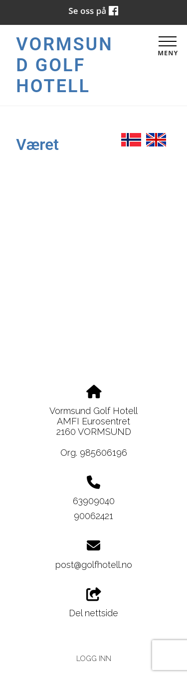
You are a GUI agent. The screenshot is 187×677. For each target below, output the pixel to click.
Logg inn (93, 658)
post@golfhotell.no (93, 564)
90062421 (93, 516)
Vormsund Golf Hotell (64, 65)
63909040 (94, 501)
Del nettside (93, 603)
